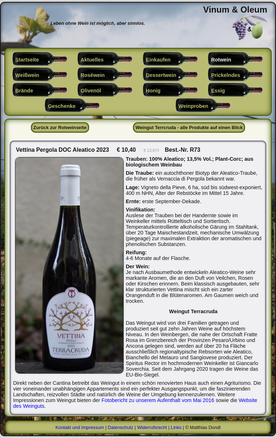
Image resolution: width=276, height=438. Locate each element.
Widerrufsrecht (152, 427)
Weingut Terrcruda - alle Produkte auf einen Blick (189, 127)
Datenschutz (120, 427)
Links (176, 427)
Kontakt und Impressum (79, 427)
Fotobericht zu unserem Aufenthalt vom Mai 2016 (158, 400)
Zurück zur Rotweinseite (60, 127)
